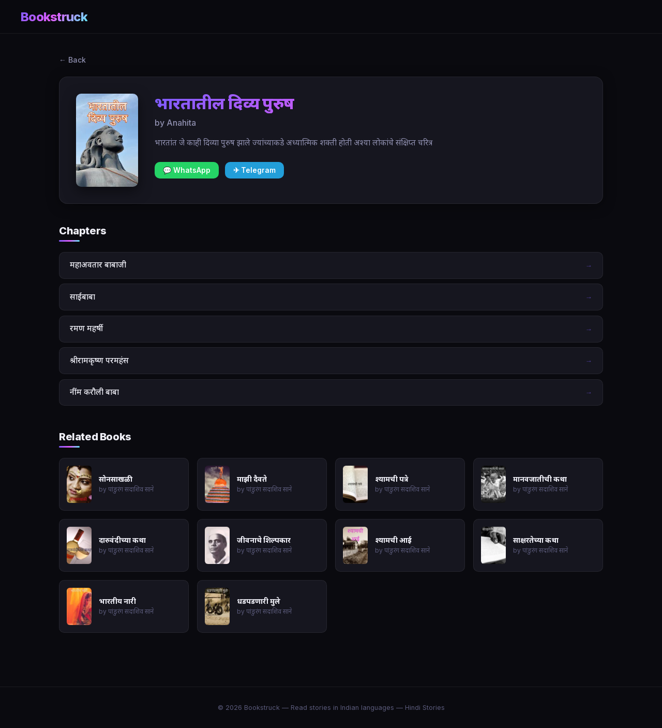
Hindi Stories (425, 707)
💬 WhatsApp (186, 170)
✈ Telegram (254, 170)
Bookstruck (54, 16)
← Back (72, 59)
